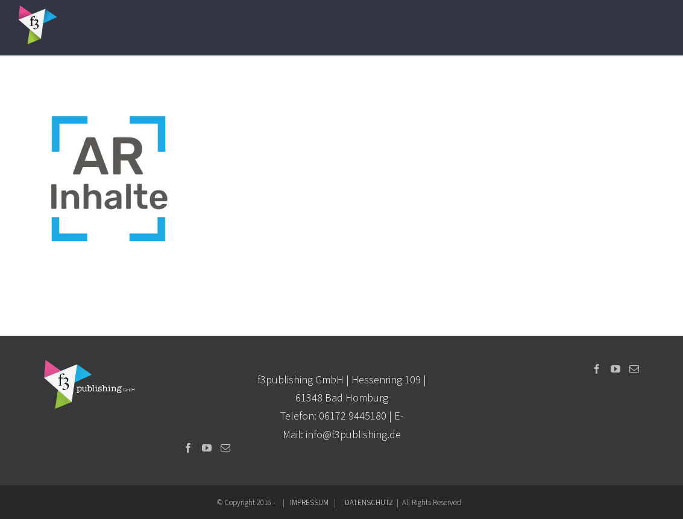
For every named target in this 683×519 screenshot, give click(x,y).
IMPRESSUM (309, 502)
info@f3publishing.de (353, 434)
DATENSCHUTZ (369, 502)
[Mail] (225, 448)
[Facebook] (188, 448)
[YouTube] (207, 448)
